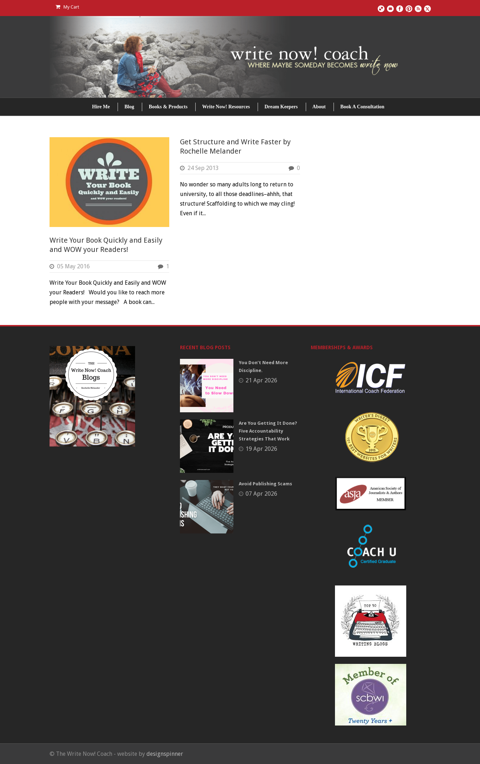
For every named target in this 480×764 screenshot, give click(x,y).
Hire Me (101, 106)
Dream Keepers (281, 106)
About (319, 106)
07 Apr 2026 (261, 493)
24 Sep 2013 (203, 168)
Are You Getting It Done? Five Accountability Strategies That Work (268, 431)
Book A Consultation (362, 106)
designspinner (164, 753)
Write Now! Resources (226, 106)
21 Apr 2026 (261, 380)
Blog (129, 106)
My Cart (67, 7)
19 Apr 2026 (261, 448)
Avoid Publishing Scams (265, 483)
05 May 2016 (73, 266)
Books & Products (168, 106)
